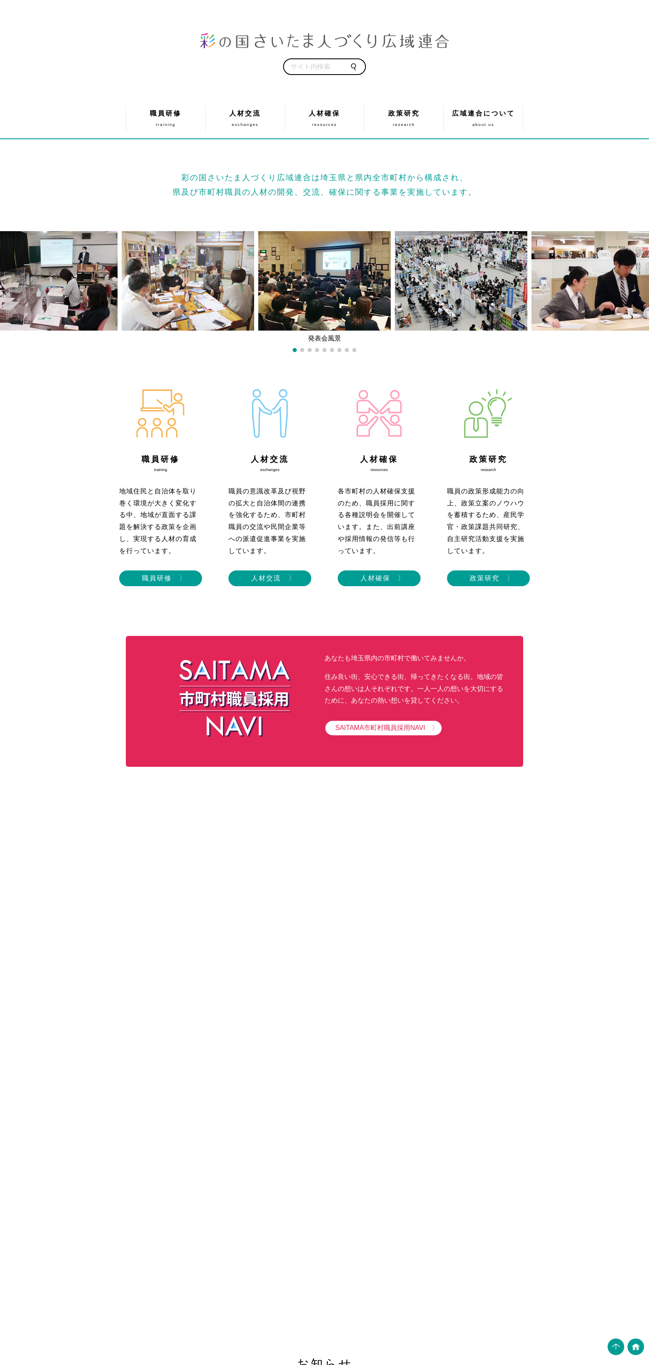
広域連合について (483, 118)
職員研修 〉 (161, 578)
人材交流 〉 (270, 578)
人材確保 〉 (379, 578)
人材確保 (324, 118)
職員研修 (165, 118)
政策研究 (403, 118)
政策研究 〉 (488, 578)
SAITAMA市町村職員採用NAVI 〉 (383, 727)
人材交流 (245, 118)
